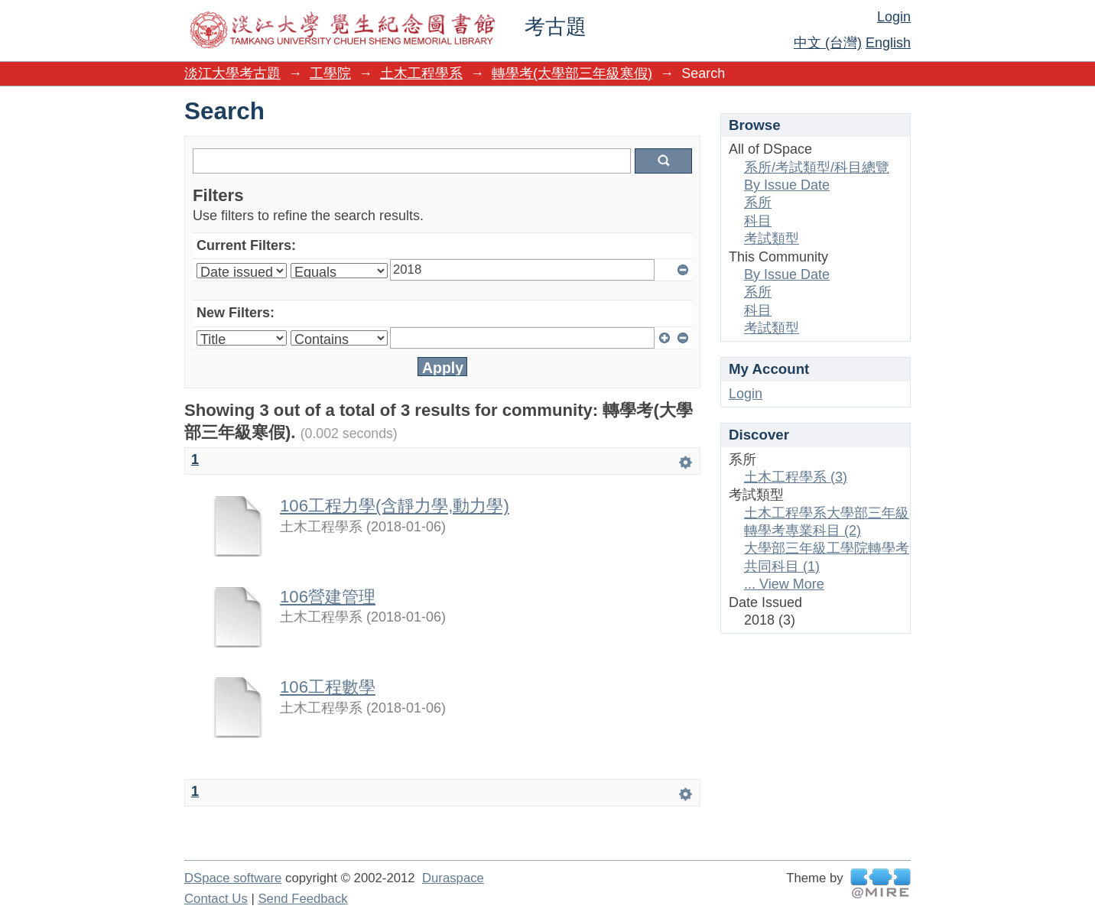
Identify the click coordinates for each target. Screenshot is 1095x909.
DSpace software (232, 878)
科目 (758, 221)
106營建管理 (327, 596)
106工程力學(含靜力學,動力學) (394, 505)
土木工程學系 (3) (795, 477)
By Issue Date (787, 185)
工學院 (330, 73)
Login (894, 16)
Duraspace (453, 878)
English (888, 42)
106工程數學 (327, 686)
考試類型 (771, 238)
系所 (758, 202)
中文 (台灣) (828, 42)
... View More (784, 584)
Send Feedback (302, 898)
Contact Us (216, 898)
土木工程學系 (421, 73)
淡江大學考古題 (232, 73)
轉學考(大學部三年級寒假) (572, 73)
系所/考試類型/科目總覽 (816, 167)
